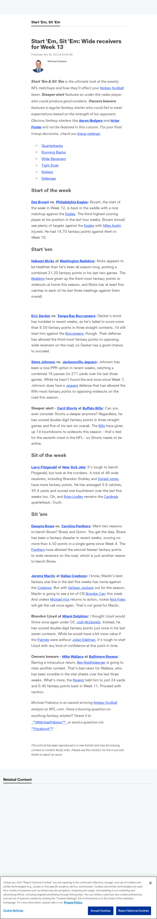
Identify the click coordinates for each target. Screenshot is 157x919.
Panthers (60, 549)
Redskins (38, 278)
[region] (78, 897)
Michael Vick (86, 599)
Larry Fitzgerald (45, 467)
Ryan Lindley (74, 496)
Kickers (48, 171)
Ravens (79, 692)
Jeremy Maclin (44, 575)
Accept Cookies (101, 910)
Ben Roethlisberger (92, 674)
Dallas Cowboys (77, 575)
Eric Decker (41, 315)
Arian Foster (48, 127)
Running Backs (54, 151)
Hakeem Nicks (43, 261)
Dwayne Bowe (43, 526)
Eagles (70, 213)
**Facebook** (42, 741)
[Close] (150, 882)
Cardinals (112, 496)
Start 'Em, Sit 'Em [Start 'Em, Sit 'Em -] (46, 22)
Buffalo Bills (94, 408)
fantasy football (106, 715)
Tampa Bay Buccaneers (78, 315)
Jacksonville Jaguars (83, 361)
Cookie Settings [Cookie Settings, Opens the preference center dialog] (13, 910)
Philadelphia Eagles (75, 202)
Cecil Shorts (67, 408)
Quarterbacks (53, 145)
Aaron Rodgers (109, 121)
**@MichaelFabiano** (51, 734)
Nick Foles (50, 605)
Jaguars (72, 385)
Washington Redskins (80, 261)
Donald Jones (109, 478)
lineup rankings (106, 134)
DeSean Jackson (95, 587)
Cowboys (57, 587)
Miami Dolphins (76, 622)
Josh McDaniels (100, 628)
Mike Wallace (73, 668)
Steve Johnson (44, 361)
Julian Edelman (107, 645)
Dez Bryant (40, 202)
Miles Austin (113, 225)
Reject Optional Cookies (133, 910)
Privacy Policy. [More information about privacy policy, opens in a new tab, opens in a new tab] (73, 902)
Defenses (49, 178)
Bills (102, 425)
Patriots (65, 645)
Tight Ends (50, 165)
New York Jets (76, 467)
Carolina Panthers (79, 526)
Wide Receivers (55, 158)
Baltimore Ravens (106, 668)
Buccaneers (74, 333)
